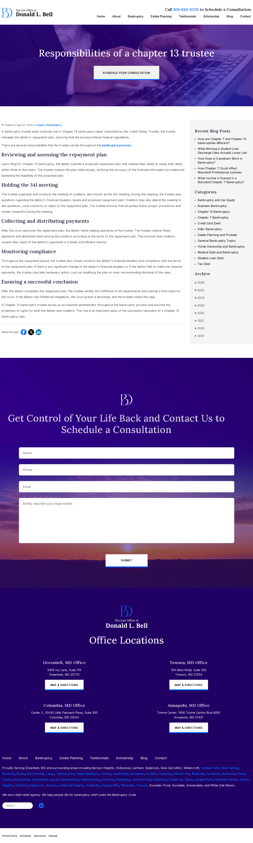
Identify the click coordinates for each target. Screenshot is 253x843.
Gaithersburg (90, 779)
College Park (210, 768)
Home (101, 16)
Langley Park (204, 779)
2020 (199, 328)
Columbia (165, 774)
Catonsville (40, 779)
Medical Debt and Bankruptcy (218, 252)
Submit (126, 560)
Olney (188, 779)
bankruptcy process (116, 145)
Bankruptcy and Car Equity (216, 200)
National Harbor (226, 779)
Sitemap (53, 835)
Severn (52, 785)
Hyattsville (120, 774)
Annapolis (137, 774)
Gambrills (93, 785)
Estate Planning (161, 16)
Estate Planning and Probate (217, 235)
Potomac (108, 779)
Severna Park (141, 779)
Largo (50, 774)
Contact (245, 16)
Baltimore (160, 779)
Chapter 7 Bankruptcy (213, 217)
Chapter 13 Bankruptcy (48, 125)
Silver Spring (230, 768)
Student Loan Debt (211, 258)
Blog (230, 16)
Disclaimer (25, 835)
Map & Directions (64, 684)
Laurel (54, 779)
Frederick (176, 779)
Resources (40, 835)
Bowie (21, 774)
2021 (199, 321)
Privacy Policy (9, 835)
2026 (199, 283)
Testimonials (187, 16)
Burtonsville (35, 774)
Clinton (106, 774)
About (116, 16)
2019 (199, 336)
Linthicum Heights (71, 785)
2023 (199, 305)
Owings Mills (110, 785)
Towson (141, 785)
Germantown (69, 779)
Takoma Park (65, 774)
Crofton (151, 774)
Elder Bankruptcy (210, 229)
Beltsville (198, 774)
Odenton (21, 785)
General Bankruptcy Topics (217, 240)
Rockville (8, 774)
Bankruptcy (135, 16)
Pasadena (123, 779)
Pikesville (127, 785)
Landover (213, 774)
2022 (199, 313)
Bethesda (229, 774)
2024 (200, 298)
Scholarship (211, 16)
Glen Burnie (21, 779)
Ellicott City (182, 774)
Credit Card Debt (209, 223)
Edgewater (37, 785)
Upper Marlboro (88, 774)
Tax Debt (204, 264)
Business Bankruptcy (212, 206)
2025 (199, 290)
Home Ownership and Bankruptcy (221, 246)
